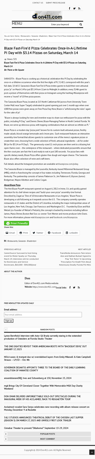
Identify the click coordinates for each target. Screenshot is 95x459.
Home (17, 36)
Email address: (10, 309)
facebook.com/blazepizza (65, 217)
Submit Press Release (55, 3)
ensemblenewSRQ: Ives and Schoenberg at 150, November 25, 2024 (37, 378)
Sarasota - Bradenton (27, 241)
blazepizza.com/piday (68, 164)
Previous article (12, 249)
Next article (84, 249)
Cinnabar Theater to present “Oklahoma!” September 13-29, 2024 (36, 428)
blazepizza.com (42, 217)
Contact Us (37, 3)
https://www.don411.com (44, 286)
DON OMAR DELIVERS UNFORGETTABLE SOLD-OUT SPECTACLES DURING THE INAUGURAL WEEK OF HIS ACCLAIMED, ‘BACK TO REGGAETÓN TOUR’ (42, 398)
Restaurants (12, 241)
